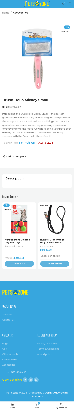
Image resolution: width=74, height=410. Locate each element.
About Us (7, 314)
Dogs (5, 343)
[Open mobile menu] (4, 4)
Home (5, 12)
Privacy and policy (47, 343)
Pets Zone (12, 392)
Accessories (20, 12)
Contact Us (8, 319)
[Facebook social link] (25, 379)
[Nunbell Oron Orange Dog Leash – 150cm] (55, 219)
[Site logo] (37, 3)
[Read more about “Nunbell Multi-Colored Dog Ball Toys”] (19, 264)
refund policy (44, 354)
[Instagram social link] (30, 379)
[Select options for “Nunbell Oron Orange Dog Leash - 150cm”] (55, 264)
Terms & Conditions (48, 348)
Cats (20, 246)
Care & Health (10, 359)
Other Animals (10, 354)
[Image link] (15, 292)
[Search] (70, 4)
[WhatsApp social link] (36, 379)
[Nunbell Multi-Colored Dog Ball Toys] (19, 219)
